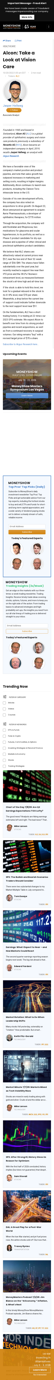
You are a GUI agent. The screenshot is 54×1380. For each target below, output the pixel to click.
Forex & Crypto (14, 736)
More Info (27, 17)
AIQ (33, 1328)
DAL (46, 1255)
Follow (14, 110)
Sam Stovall (20, 1176)
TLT (42, 1328)
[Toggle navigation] (48, 27)
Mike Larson (20, 826)
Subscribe (27, 532)
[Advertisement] (27, 441)
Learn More (40, 1370)
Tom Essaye (20, 896)
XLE (36, 835)
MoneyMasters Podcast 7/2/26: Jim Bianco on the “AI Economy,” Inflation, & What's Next (27, 1301)
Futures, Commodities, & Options (22, 742)
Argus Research (11, 156)
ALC (17, 76)
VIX (43, 1114)
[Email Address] (27, 526)
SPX (46, 835)
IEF (36, 1328)
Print (18, 41)
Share (7, 41)
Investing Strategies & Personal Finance (25, 748)
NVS (18, 145)
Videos (11, 708)
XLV (43, 835)
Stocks (11, 760)
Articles (11, 702)
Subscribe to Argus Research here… (21, 344)
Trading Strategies (16, 766)
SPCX (39, 1114)
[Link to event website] (27, 384)
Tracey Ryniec (22, 1246)
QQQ (46, 1045)
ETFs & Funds (13, 730)
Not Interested (39, 1375)
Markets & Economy (16, 754)
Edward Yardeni (22, 966)
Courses (11, 715)
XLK (40, 835)
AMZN (31, 1114)
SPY (42, 1045)
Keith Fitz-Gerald (23, 1036)
